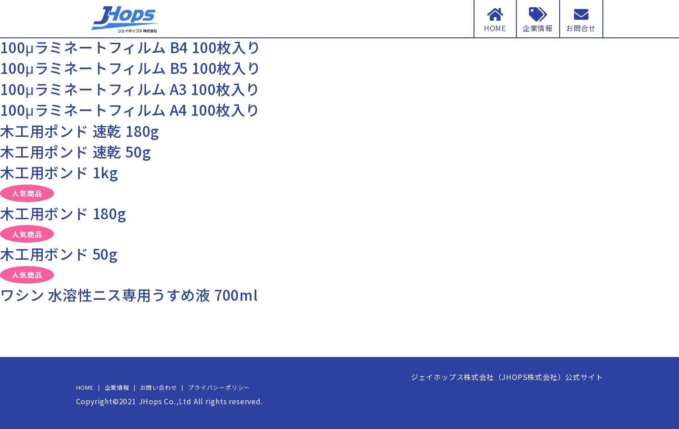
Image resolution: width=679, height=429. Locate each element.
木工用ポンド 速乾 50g (75, 151)
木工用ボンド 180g (63, 213)
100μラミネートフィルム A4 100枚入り (130, 109)
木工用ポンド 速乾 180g (79, 130)
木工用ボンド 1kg (59, 172)
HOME (85, 387)
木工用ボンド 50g (59, 253)
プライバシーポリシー (219, 387)
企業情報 (117, 387)
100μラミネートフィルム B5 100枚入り (130, 67)
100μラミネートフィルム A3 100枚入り (130, 88)
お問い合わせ (159, 387)
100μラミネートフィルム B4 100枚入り (130, 46)
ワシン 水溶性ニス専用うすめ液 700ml (129, 294)
